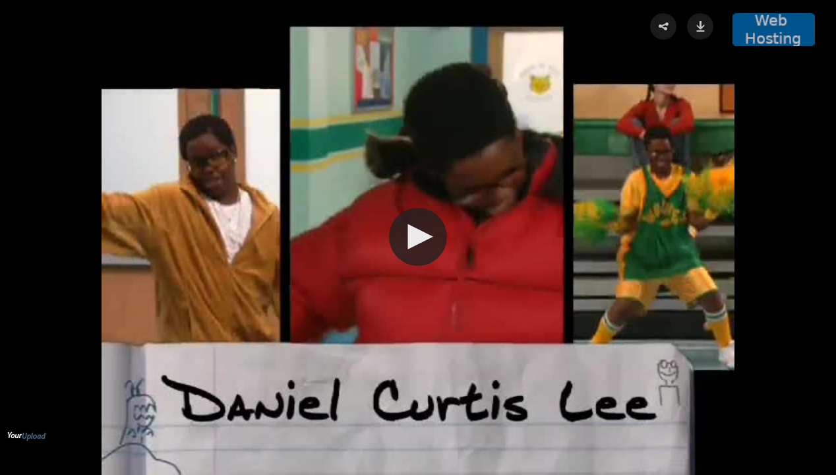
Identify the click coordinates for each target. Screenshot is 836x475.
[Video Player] (418, 237)
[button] (418, 237)
